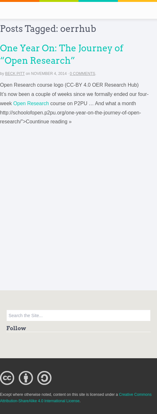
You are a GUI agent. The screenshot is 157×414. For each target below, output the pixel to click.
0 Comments (82, 73)
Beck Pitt (15, 73)
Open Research (31, 103)
